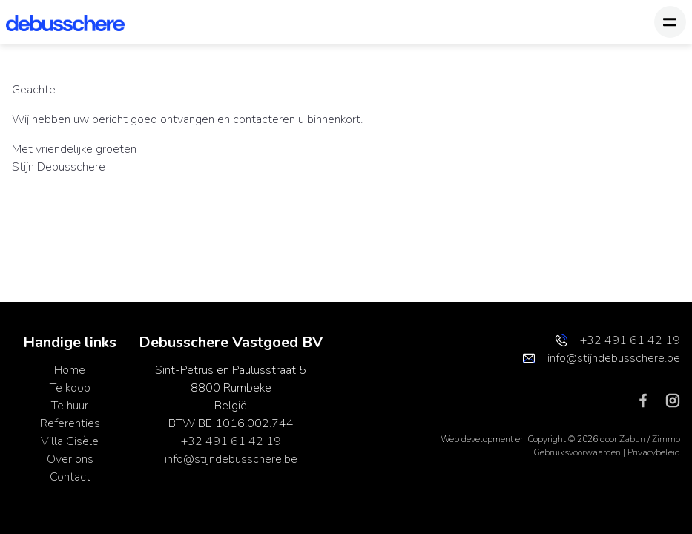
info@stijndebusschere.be (231, 459)
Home (69, 370)
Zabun (632, 439)
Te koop (70, 388)
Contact (70, 477)
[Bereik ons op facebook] (649, 400)
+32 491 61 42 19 (231, 441)
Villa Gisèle (70, 441)
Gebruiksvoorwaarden (578, 452)
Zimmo (666, 439)
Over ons (70, 459)
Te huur (69, 406)
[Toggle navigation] (670, 22)
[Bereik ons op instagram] (672, 400)
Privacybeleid (653, 452)
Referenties (70, 423)
